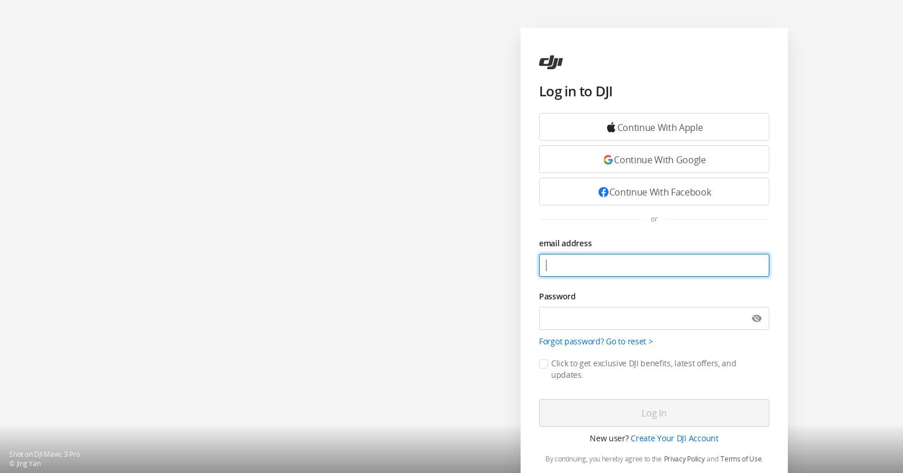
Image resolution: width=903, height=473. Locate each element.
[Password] (654, 318)
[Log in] (654, 413)
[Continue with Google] (654, 127)
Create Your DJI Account (675, 438)
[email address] (654, 265)
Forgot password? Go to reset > (596, 341)
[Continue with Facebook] (654, 191)
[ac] (551, 62)
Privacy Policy (684, 459)
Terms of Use (740, 459)
